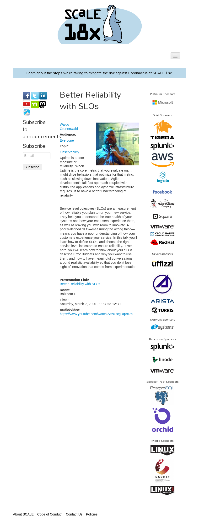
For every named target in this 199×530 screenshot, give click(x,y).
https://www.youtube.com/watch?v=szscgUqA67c (96, 314)
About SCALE (23, 514)
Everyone (67, 140)
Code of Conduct (49, 514)
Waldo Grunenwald (69, 127)
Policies (91, 514)
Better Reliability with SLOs (80, 284)
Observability (69, 152)
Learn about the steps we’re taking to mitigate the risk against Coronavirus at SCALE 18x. (99, 73)
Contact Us (74, 514)
